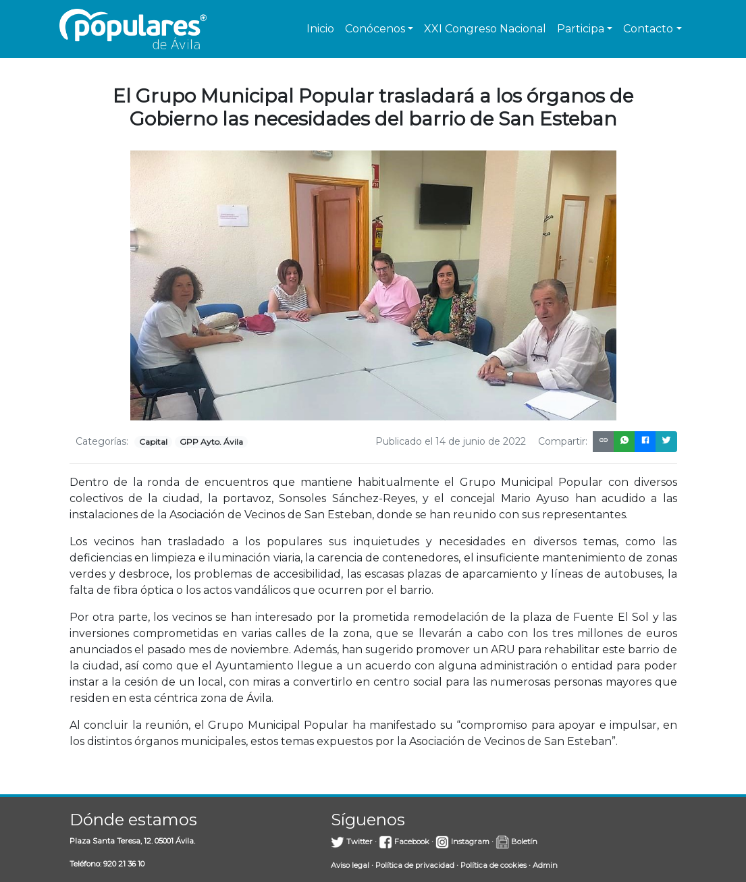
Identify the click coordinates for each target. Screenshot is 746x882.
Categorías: (102, 441)
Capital (153, 442)
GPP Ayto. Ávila (211, 442)
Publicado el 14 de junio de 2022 (450, 441)
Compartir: (562, 441)
